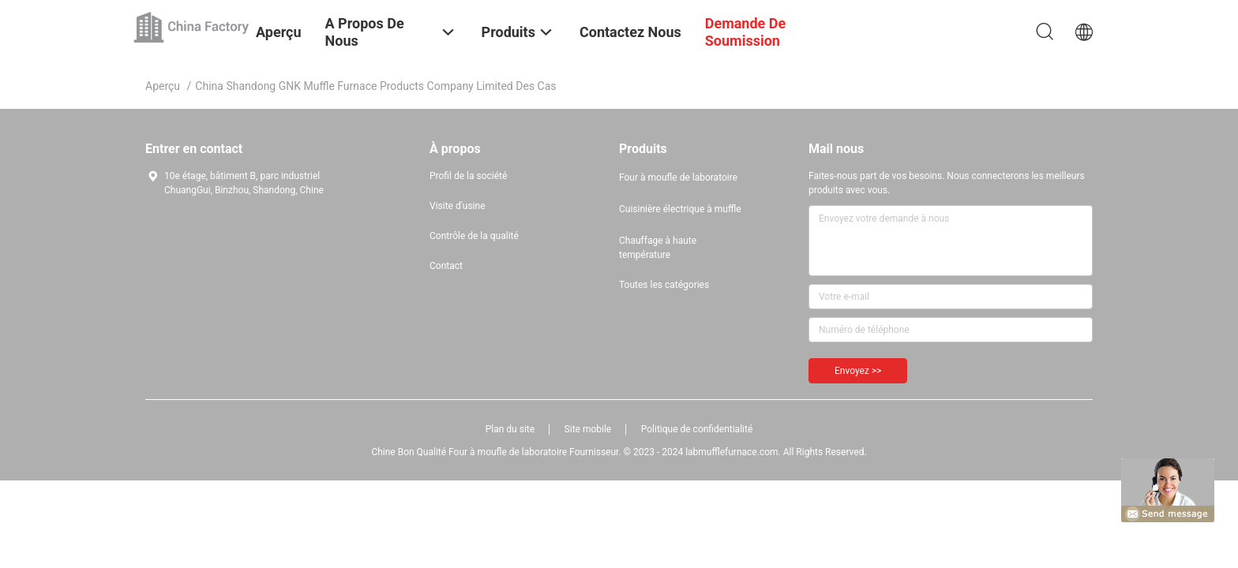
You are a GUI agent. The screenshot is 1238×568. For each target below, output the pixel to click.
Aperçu (162, 86)
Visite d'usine (458, 205)
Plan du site (510, 429)
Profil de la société (468, 175)
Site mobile (588, 429)
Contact (446, 265)
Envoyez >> (858, 370)
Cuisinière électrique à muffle (680, 209)
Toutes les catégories (664, 284)
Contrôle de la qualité (474, 235)
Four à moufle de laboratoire (678, 177)
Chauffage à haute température (657, 247)
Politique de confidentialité (697, 429)
